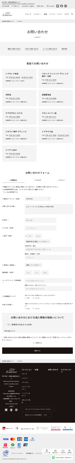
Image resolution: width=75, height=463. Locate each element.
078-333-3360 (14, 135)
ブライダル (25, 382)
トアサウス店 (47, 131)
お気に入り (16, 6)
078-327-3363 (14, 98)
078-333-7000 (50, 135)
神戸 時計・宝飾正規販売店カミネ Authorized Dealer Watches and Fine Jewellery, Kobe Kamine (11, 381)
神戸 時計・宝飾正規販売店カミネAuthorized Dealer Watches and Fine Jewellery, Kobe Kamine (18, 3)
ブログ (66, 14)
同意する (39, 343)
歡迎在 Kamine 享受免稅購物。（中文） (36, 415)
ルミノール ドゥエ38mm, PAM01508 (49, 209)
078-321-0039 (14, 77)
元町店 (8, 94)
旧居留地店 (46, 94)
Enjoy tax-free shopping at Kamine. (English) (38, 409)
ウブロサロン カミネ (14, 113)
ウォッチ (28, 14)
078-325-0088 (50, 98)
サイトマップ (39, 453)
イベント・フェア (55, 14)
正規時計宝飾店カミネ (8, 21)
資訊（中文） (40, 6)
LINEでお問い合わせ (31, 49)
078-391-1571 (50, 117)
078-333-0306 (14, 153)
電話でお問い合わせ (14, 49)
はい (28, 298)
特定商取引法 (29, 453)
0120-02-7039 (27, 77)
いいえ (37, 298)
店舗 (45, 14)
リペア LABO (11, 150)
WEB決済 (5, 6)
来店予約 (64, 49)
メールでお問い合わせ (50, 49)
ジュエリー (38, 14)
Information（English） (28, 6)
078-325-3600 (14, 117)
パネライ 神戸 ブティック (16, 131)
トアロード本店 (12, 73)
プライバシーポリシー (17, 453)
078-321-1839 (50, 80)
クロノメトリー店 (49, 113)
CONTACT (20, 21)
